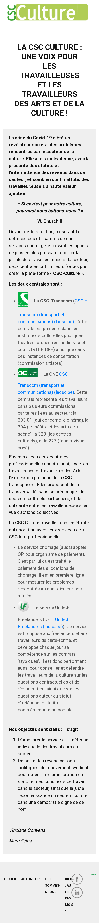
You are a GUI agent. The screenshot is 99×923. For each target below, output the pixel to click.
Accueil (10, 879)
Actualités (31, 879)
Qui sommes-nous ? (53, 885)
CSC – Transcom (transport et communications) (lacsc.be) (46, 383)
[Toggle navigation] (13, 27)
